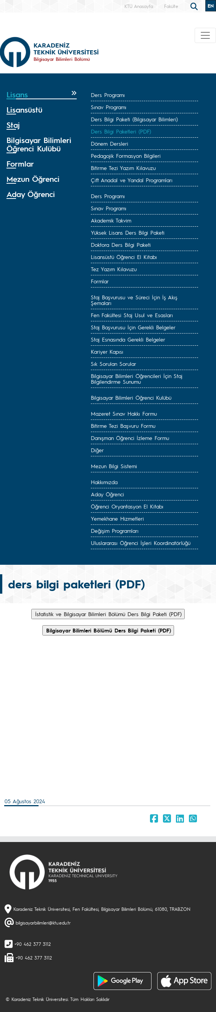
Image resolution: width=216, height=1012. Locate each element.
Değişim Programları (115, 530)
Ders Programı (108, 94)
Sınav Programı (108, 106)
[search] (195, 5)
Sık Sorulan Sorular (113, 363)
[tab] (41, 94)
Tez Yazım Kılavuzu (114, 268)
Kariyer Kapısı (107, 351)
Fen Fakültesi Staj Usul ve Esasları (132, 314)
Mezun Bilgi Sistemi (114, 465)
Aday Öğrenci (107, 494)
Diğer (97, 449)
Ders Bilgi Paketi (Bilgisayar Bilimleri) (134, 119)
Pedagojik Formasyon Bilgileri (126, 155)
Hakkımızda (104, 481)
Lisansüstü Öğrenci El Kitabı (124, 256)
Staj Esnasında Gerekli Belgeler (128, 339)
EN (211, 6)
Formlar (100, 281)
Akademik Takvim (111, 220)
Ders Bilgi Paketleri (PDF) (121, 131)
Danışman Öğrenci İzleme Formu (130, 437)
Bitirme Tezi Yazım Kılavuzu (123, 167)
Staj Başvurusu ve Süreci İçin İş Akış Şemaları (134, 300)
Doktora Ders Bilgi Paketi (121, 244)
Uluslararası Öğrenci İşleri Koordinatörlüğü (140, 542)
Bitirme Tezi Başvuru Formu (123, 425)
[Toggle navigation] (205, 35)
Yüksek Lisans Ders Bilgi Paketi (127, 232)
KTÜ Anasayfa (138, 6)
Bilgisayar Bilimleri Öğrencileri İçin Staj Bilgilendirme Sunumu (136, 378)
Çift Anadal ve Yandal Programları (131, 179)
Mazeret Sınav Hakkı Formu (124, 413)
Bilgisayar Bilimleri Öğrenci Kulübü (131, 397)
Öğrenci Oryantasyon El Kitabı (127, 506)
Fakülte (171, 6)
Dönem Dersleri (109, 143)
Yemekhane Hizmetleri (117, 518)
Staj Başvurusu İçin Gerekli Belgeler (133, 327)
